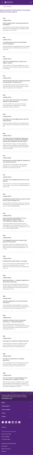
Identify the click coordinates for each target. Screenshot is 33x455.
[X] (9, 422)
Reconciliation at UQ (7, 398)
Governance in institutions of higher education (16, 341)
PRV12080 (7, 439)
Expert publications (7, 6)
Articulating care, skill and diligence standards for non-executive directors (16, 161)
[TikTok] (19, 422)
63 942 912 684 (7, 434)
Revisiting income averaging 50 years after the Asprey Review (16, 120)
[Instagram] (16, 422)
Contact (4, 416)
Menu (2, 2)
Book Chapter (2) (12, 11)
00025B (7, 436)
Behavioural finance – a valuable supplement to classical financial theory (16, 281)
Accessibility (4, 446)
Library (3, 413)
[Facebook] (3, 422)
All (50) (2, 10)
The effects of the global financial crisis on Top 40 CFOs (16, 180)
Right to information (6, 448)
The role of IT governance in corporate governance (16, 359)
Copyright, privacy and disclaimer (9, 443)
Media (3, 402)
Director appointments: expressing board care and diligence (16, 24)
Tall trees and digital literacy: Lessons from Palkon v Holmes (16, 62)
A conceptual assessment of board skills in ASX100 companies (16, 43)
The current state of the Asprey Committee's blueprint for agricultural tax (16, 100)
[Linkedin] (6, 422)
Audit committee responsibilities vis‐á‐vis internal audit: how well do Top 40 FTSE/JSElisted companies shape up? (16, 220)
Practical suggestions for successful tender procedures (16, 302)
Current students (6, 409)
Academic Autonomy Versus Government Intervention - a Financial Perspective (16, 321)
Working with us (6, 406)
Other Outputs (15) (19, 10)
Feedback (4, 451)
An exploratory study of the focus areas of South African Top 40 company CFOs (16, 199)
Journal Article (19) (9, 10)
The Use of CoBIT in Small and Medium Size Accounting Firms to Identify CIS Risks (16, 379)
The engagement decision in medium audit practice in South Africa (16, 241)
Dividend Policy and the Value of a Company (16, 262)
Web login (4, 427)
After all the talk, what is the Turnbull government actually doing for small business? (16, 81)
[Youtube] (13, 422)
